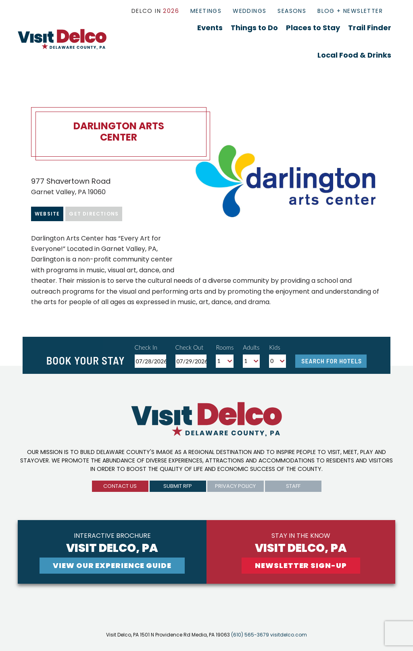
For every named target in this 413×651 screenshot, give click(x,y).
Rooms (225, 347)
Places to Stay (313, 28)
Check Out (189, 347)
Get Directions (94, 213)
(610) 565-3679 (250, 634)
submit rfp (177, 486)
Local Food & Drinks (354, 55)
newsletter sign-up (300, 565)
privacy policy (235, 486)
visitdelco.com (288, 634)
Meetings (205, 11)
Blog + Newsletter (350, 11)
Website (47, 213)
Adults (251, 347)
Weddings (249, 11)
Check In (146, 347)
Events (210, 28)
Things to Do (254, 28)
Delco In (155, 11)
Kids (274, 347)
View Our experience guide (112, 565)
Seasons (291, 11)
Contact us (120, 486)
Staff (293, 486)
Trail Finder (369, 28)
